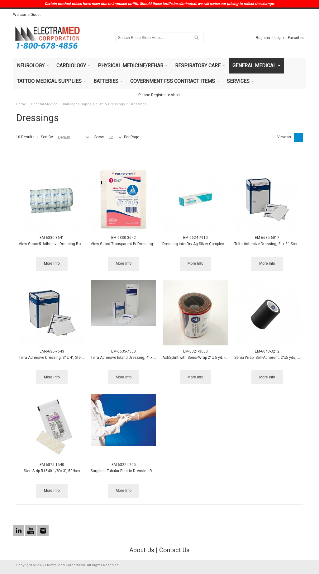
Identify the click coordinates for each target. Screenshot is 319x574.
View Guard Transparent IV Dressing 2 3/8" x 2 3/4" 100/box (142, 244)
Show (99, 137)
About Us (141, 550)
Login (279, 38)
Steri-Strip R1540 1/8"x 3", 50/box (52, 471)
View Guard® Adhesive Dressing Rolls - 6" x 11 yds (62, 244)
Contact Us (174, 550)
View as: (284, 137)
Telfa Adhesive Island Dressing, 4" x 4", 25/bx (129, 357)
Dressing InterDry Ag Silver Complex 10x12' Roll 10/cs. (209, 244)
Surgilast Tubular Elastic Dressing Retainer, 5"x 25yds (137, 471)
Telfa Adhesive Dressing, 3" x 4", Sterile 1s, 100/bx (62, 357)
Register (263, 38)
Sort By (47, 137)
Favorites (296, 38)
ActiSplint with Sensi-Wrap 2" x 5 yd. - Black (199, 357)
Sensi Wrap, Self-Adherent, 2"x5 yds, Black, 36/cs (276, 357)
